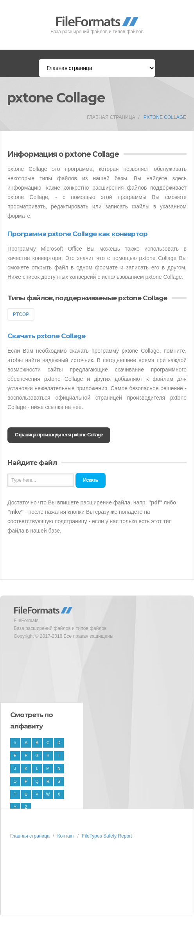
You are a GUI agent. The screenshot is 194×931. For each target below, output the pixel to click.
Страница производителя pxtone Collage (59, 435)
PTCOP (21, 314)
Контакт (65, 836)
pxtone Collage (165, 117)
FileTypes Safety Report (107, 836)
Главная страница (111, 117)
